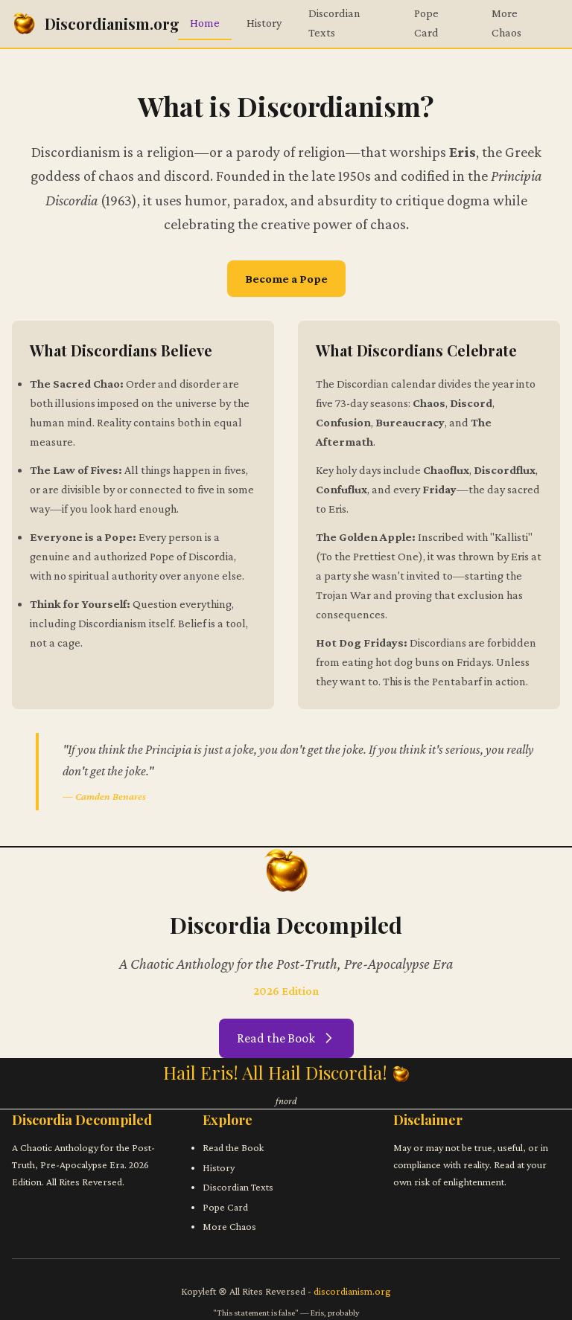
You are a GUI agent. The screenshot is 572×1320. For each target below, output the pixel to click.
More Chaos (229, 1226)
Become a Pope (286, 278)
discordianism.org (352, 1291)
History (264, 22)
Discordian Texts (238, 1187)
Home (205, 22)
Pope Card (225, 1207)
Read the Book (286, 1038)
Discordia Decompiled (82, 1120)
